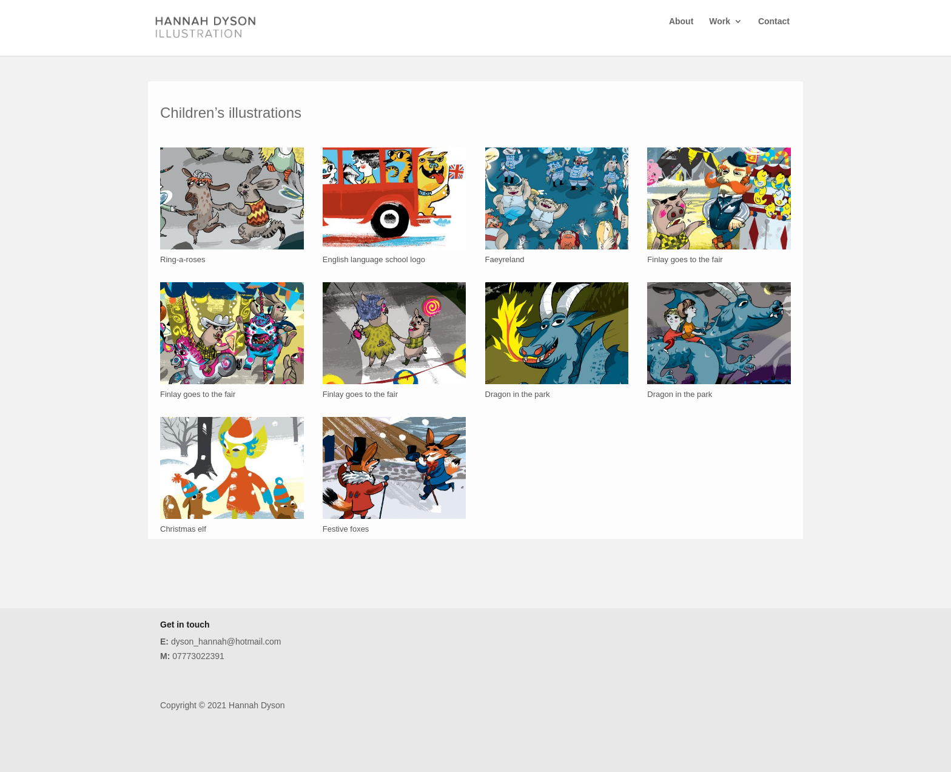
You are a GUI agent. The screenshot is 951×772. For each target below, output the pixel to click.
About (681, 34)
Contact (774, 34)
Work (719, 34)
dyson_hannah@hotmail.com (220, 641)
